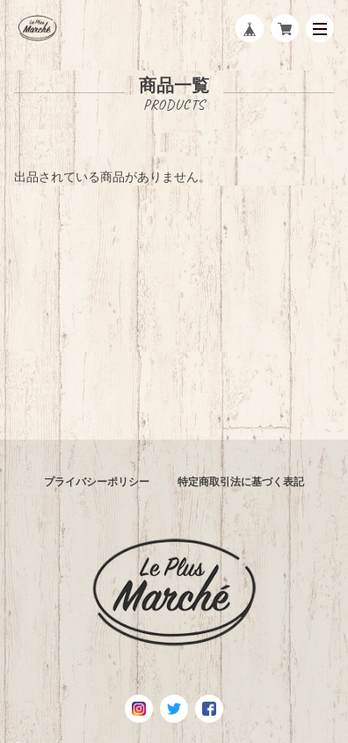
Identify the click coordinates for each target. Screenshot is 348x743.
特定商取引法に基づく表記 (241, 482)
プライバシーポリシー (96, 482)
